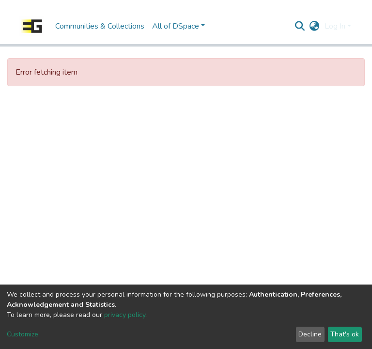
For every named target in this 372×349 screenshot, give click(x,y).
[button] (315, 26)
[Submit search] (300, 26)
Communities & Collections (99, 26)
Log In (335, 26)
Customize (22, 334)
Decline (310, 334)
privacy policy (124, 314)
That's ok (344, 334)
